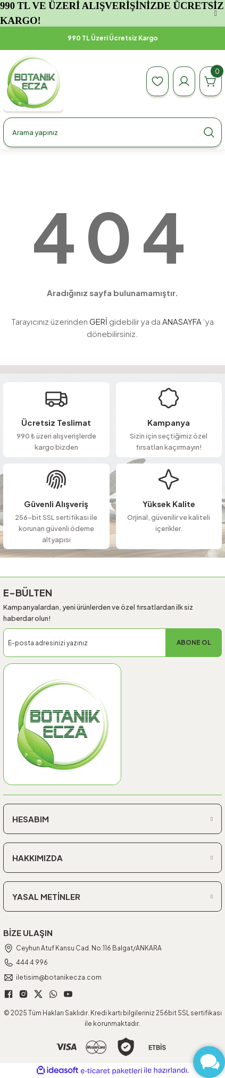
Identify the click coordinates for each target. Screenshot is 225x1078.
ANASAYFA (182, 321)
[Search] (112, 132)
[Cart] (210, 81)
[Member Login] (184, 81)
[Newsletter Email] (112, 642)
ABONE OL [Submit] (194, 642)
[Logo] (33, 81)
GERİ (98, 321)
